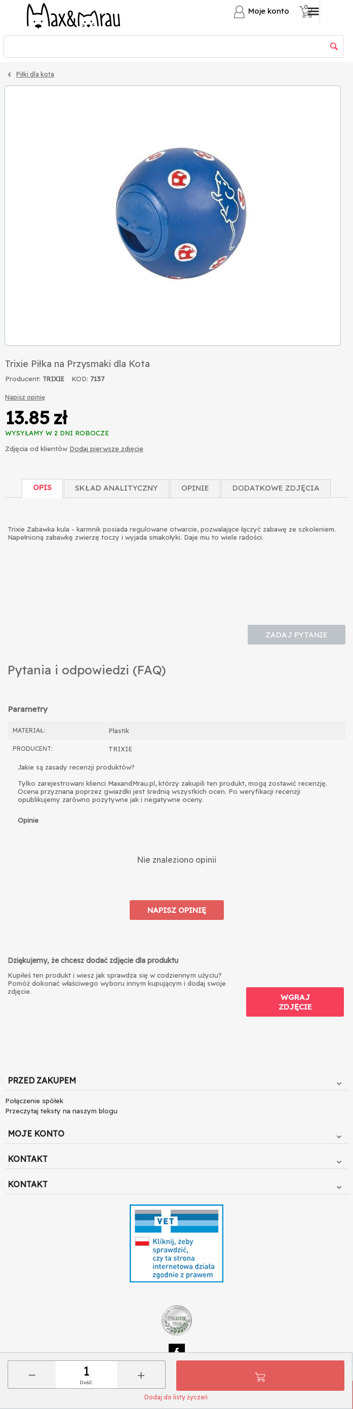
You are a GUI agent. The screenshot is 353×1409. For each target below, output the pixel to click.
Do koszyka (260, 1375)
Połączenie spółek (34, 1101)
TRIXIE (53, 379)
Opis (42, 487)
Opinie (195, 488)
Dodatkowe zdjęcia (276, 488)
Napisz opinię (25, 397)
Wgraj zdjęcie (295, 1002)
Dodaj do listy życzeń (176, 1397)
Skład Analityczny (116, 488)
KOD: (79, 379)
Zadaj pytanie (296, 634)
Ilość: (86, 1382)
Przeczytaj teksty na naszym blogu (61, 1111)
